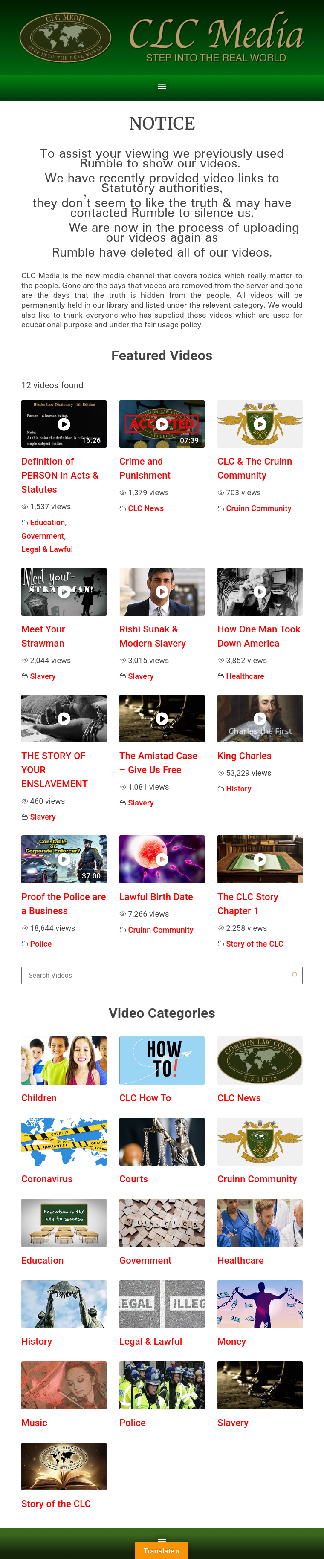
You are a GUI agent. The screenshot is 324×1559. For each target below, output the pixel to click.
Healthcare (245, 676)
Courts (133, 1179)
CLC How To (145, 1098)
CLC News (146, 508)
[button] (162, 86)
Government (42, 535)
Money (231, 1341)
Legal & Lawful (47, 549)
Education (47, 522)
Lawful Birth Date (156, 897)
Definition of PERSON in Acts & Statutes (59, 475)
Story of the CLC (254, 943)
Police (41, 943)
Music (34, 1423)
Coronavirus (47, 1179)
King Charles (244, 756)
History (238, 788)
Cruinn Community (258, 508)
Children (39, 1098)
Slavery (43, 676)
